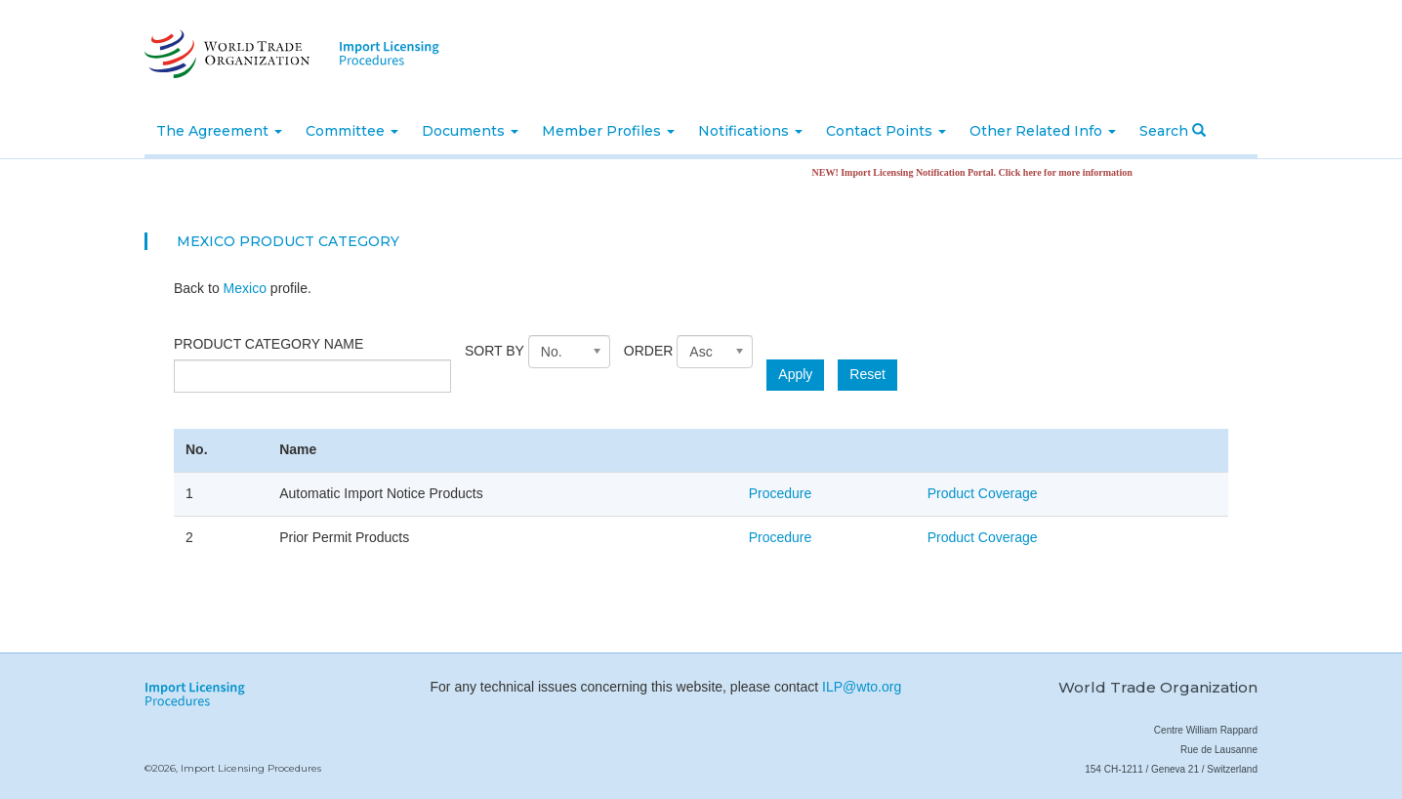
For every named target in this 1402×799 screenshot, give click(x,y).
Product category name (268, 344)
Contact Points (886, 131)
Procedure (780, 493)
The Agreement (219, 131)
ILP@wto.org (861, 686)
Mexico (245, 288)
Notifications (750, 131)
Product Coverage (983, 493)
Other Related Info (1042, 131)
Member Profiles (608, 131)
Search (1172, 131)
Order (649, 350)
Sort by (494, 350)
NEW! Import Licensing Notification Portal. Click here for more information (981, 172)
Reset (867, 374)
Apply (795, 374)
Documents (470, 131)
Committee (352, 131)
